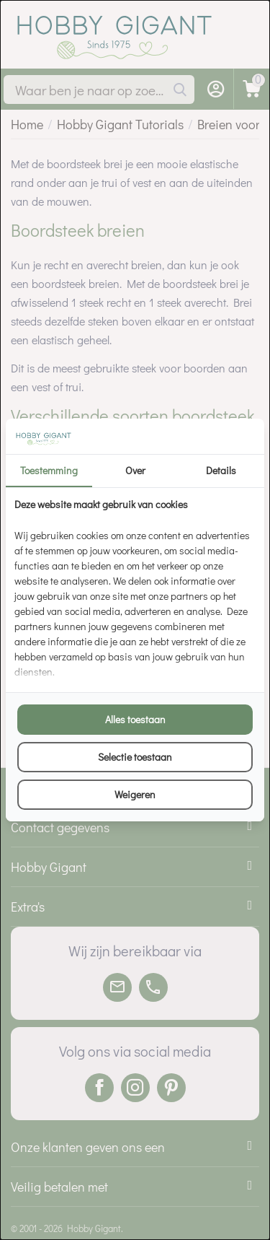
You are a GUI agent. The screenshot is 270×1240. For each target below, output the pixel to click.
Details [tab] (221, 470)
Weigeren (135, 794)
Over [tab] (135, 470)
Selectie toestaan (135, 757)
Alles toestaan (135, 719)
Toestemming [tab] (49, 470)
